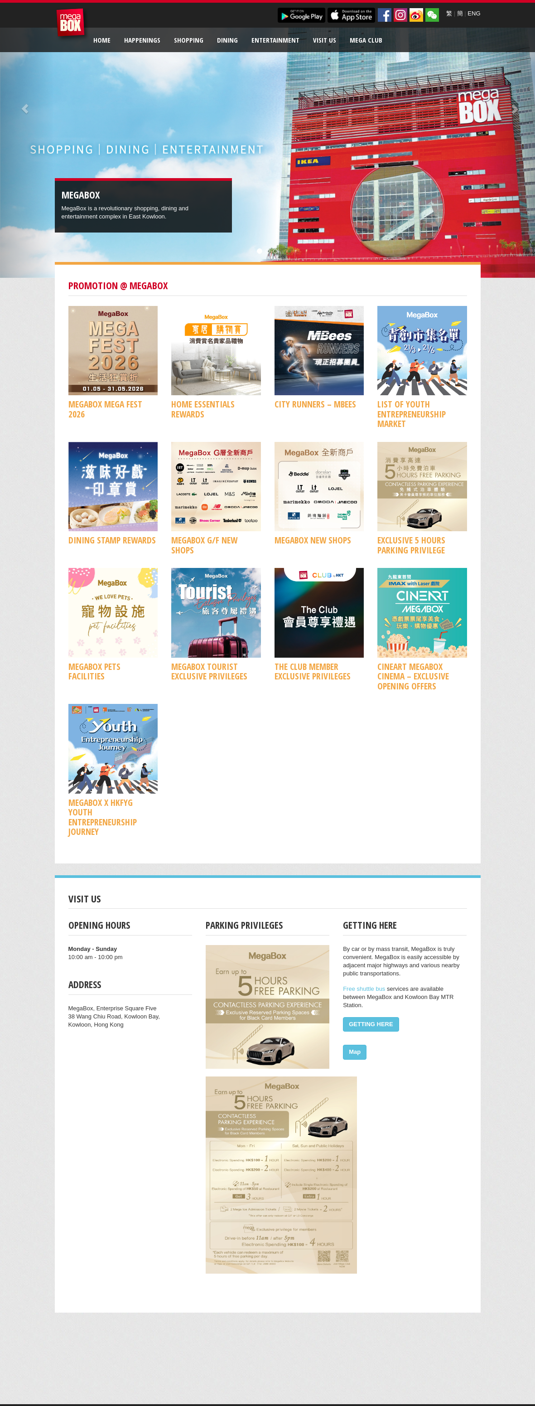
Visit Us (324, 39)
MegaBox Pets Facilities (94, 671)
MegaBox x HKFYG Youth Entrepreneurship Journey (102, 817)
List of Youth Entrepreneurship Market (411, 414)
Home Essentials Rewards (203, 409)
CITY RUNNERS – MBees (315, 404)
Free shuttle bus (364, 988)
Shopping (188, 39)
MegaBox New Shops (313, 540)
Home (102, 39)
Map (355, 1051)
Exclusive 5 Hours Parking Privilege (411, 545)
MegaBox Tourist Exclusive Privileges (209, 671)
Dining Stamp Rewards (112, 540)
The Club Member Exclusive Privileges (313, 671)
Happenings (142, 39)
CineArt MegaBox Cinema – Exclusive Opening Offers (413, 676)
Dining (227, 39)
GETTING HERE (371, 1024)
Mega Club (366, 39)
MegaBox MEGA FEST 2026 (105, 409)
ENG (474, 13)
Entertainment (275, 39)
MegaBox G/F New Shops (204, 545)
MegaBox (73, 25)
